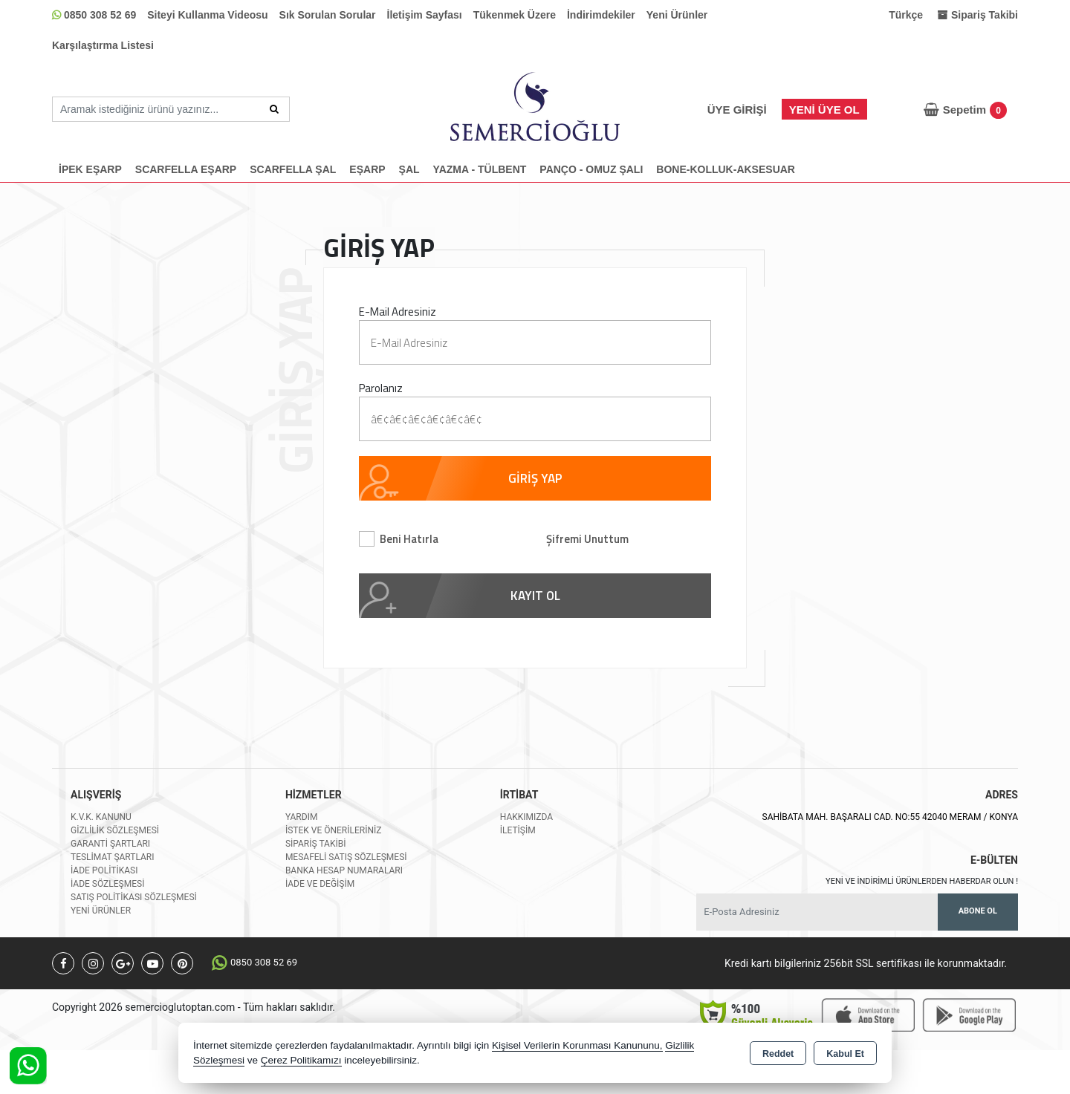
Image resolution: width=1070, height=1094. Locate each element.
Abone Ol (978, 911)
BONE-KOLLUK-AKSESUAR (725, 169)
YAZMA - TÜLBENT (480, 169)
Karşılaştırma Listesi (103, 45)
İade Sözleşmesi (107, 884)
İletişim (518, 830)
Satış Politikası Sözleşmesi (134, 897)
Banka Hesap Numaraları (344, 870)
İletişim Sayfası (424, 15)
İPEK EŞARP (90, 169)
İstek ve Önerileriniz (333, 830)
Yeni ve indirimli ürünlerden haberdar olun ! (922, 881)
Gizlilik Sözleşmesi (115, 830)
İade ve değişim (319, 884)
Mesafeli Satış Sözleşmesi (346, 857)
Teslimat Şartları (113, 857)
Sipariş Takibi (315, 844)
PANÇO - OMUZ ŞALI (591, 169)
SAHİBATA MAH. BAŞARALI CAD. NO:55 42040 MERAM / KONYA (890, 817)
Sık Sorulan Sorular (327, 15)
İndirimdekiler (601, 15)
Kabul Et (845, 1054)
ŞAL (409, 169)
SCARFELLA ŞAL (293, 169)
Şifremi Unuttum (587, 538)
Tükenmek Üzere (514, 15)
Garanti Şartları (110, 844)
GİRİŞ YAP (535, 478)
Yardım (301, 817)
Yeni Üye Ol (824, 109)
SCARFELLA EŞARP (185, 169)
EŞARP (367, 169)
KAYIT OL (535, 595)
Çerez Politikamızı (301, 1060)
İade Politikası (104, 870)
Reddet (778, 1054)
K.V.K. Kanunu (101, 817)
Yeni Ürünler (676, 15)
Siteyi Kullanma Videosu (207, 15)
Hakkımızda (526, 817)
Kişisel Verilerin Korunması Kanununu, (577, 1045)
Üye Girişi (737, 109)
